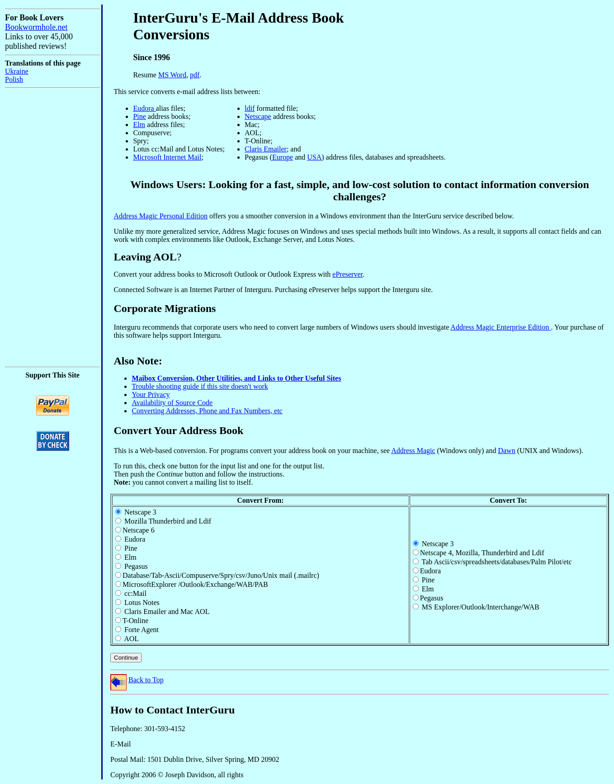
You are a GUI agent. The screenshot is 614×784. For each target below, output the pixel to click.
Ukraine (16, 71)
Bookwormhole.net (36, 27)
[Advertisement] (32, 227)
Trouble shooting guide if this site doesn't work (200, 386)
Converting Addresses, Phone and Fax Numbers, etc (207, 411)
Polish (14, 79)
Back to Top (146, 680)
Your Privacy (151, 394)
